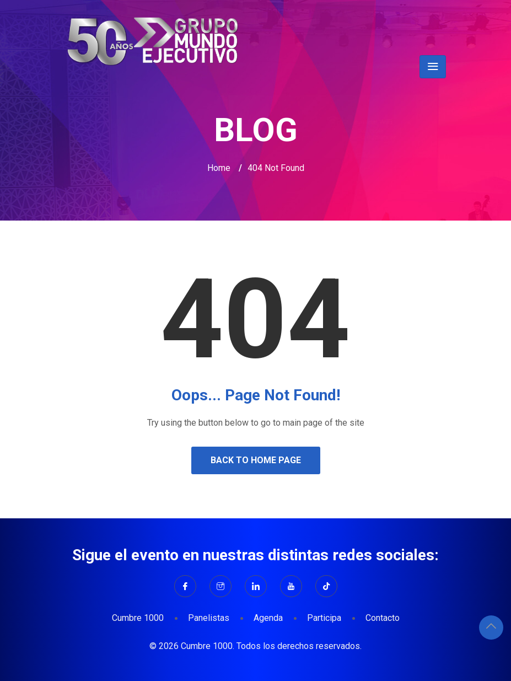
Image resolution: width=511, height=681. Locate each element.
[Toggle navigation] (432, 66)
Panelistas (208, 618)
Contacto (382, 618)
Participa (324, 618)
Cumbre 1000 (138, 618)
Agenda (268, 618)
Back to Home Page (256, 460)
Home (218, 168)
